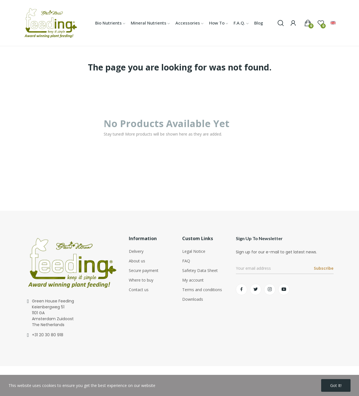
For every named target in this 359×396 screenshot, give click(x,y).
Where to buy (141, 280)
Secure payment (143, 270)
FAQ (186, 261)
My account (193, 280)
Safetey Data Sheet (200, 270)
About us (137, 261)
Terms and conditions (202, 289)
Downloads (192, 299)
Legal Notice (193, 251)
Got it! (335, 385)
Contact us (139, 289)
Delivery (136, 251)
